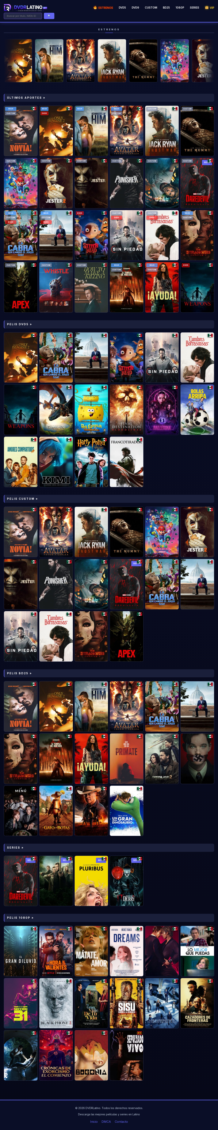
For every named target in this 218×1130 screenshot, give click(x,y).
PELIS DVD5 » (19, 324)
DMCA (106, 1122)
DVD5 (122, 7)
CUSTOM (151, 7)
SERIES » (15, 847)
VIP (209, 8)
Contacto (121, 1122)
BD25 (166, 7)
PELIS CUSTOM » (22, 498)
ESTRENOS (103, 8)
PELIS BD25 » (19, 673)
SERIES (194, 7)
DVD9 (135, 7)
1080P (180, 7)
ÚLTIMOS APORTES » (26, 97)
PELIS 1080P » (20, 917)
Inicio (94, 1122)
